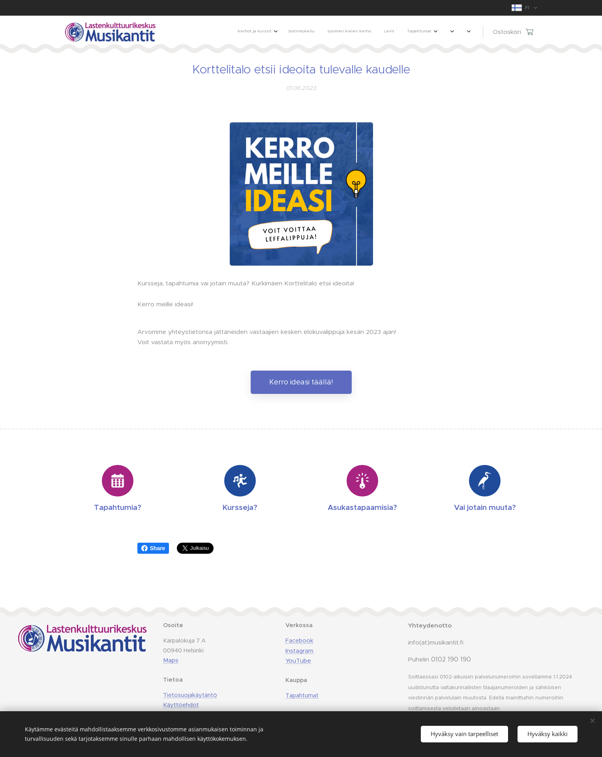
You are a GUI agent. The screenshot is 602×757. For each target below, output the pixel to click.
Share (153, 548)
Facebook (299, 640)
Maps (170, 660)
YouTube (298, 660)
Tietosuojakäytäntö (190, 695)
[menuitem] (368, 32)
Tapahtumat (301, 695)
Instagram (299, 650)
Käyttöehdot (181, 704)
